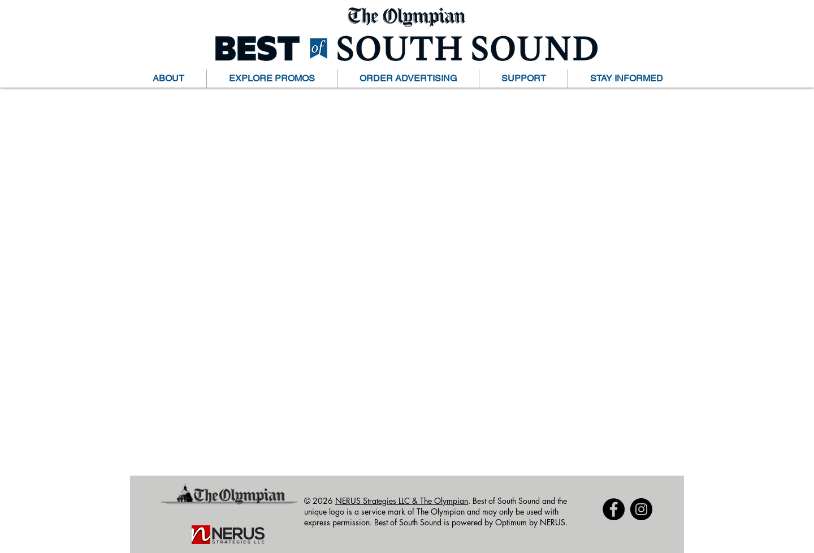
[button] (168, 78)
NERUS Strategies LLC (373, 500)
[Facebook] (614, 509)
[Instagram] (641, 509)
